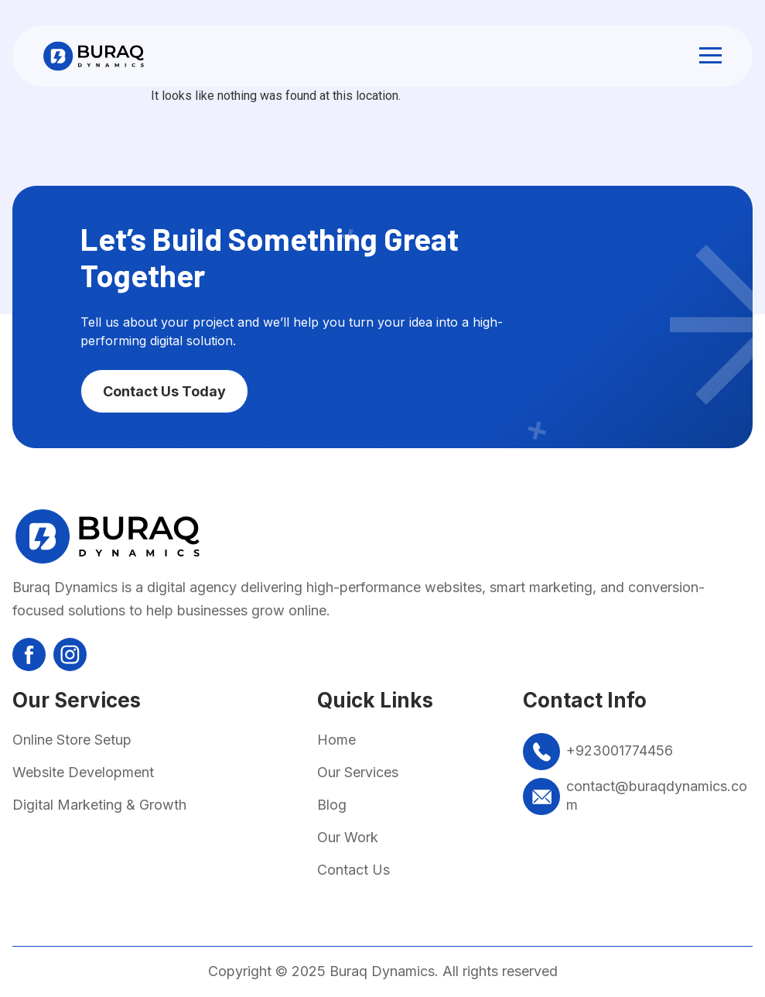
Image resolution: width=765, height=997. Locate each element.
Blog (332, 805)
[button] (710, 56)
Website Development (83, 772)
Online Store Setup (71, 739)
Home (336, 739)
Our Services (357, 772)
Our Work (347, 837)
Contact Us (353, 870)
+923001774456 (619, 750)
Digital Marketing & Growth (99, 805)
